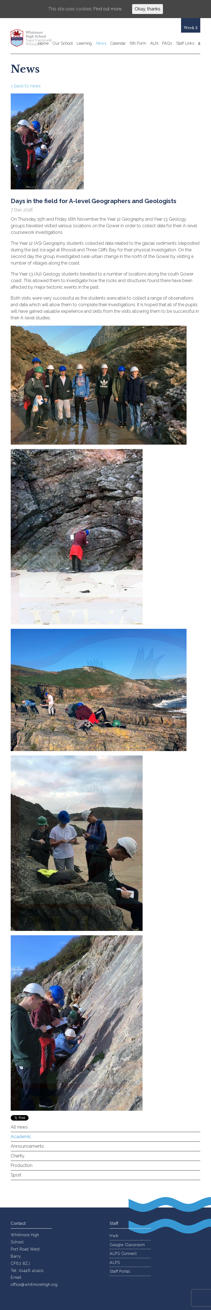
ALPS (115, 1262)
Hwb (114, 1235)
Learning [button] (84, 43)
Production (21, 1165)
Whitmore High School (35, 38)
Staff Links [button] (185, 43)
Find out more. (107, 9)
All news (19, 1127)
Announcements (27, 1146)
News (101, 43)
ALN (154, 43)
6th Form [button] (138, 43)
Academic (21, 1136)
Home (43, 43)
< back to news (26, 86)
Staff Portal (120, 1271)
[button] (198, 44)
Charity (17, 1155)
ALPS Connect (123, 1253)
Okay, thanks (147, 9)
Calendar (118, 43)
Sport (16, 1175)
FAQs (167, 43)
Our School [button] (62, 43)
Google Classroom (127, 1244)
